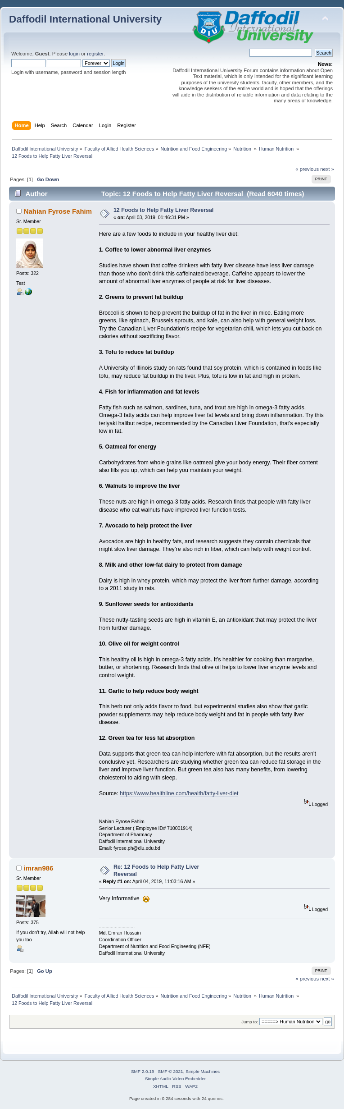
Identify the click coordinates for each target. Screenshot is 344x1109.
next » (327, 169)
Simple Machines (203, 1071)
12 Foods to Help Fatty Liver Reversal (163, 210)
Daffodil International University (85, 19)
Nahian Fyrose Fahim (58, 211)
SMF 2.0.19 (142, 1071)
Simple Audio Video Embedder (175, 1078)
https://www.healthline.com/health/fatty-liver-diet (179, 793)
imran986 (39, 868)
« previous (307, 169)
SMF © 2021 (170, 1071)
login (74, 53)
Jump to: (249, 1021)
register (95, 53)
